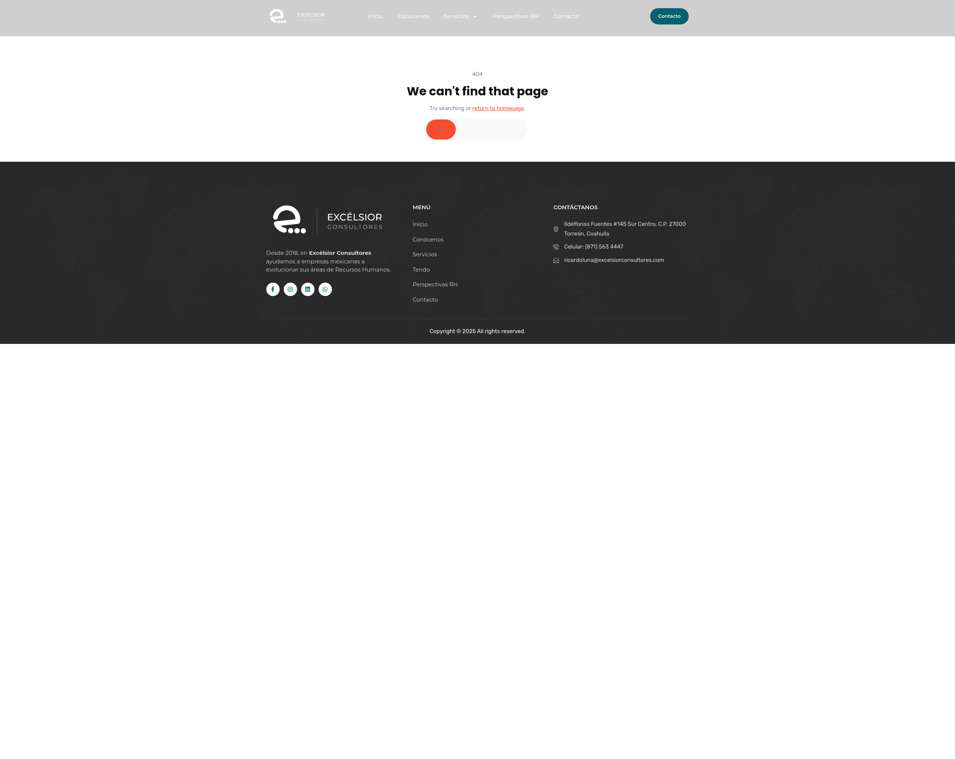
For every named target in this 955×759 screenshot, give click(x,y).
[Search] (441, 129)
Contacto (566, 16)
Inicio (375, 16)
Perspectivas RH (516, 16)
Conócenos (413, 16)
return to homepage (498, 108)
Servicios (461, 16)
